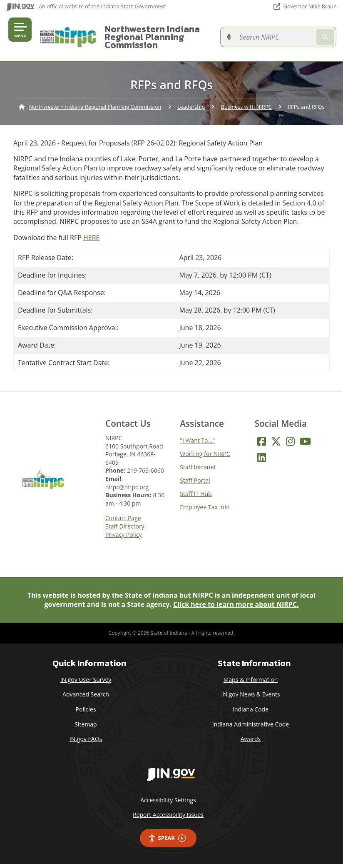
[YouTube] (305, 441)
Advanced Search (85, 694)
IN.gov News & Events (250, 694)
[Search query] (288, 37)
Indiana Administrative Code (250, 724)
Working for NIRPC (205, 454)
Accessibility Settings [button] (168, 800)
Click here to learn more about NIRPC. (236, 604)
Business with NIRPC (246, 106)
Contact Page (123, 518)
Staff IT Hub (195, 494)
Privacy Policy (123, 534)
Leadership (191, 106)
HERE (91, 237)
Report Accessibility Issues (168, 815)
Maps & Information (251, 680)
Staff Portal (195, 480)
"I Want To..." (197, 440)
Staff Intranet (198, 467)
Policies (86, 709)
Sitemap (86, 724)
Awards (251, 739)
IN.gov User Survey (86, 680)
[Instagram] (290, 441)
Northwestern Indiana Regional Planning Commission (150, 37)
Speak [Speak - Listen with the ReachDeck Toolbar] (167, 838)
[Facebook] (261, 441)
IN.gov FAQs (86, 739)
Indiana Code (250, 709)
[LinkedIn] (261, 457)
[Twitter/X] (276, 441)
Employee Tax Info (205, 507)
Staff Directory (124, 526)
